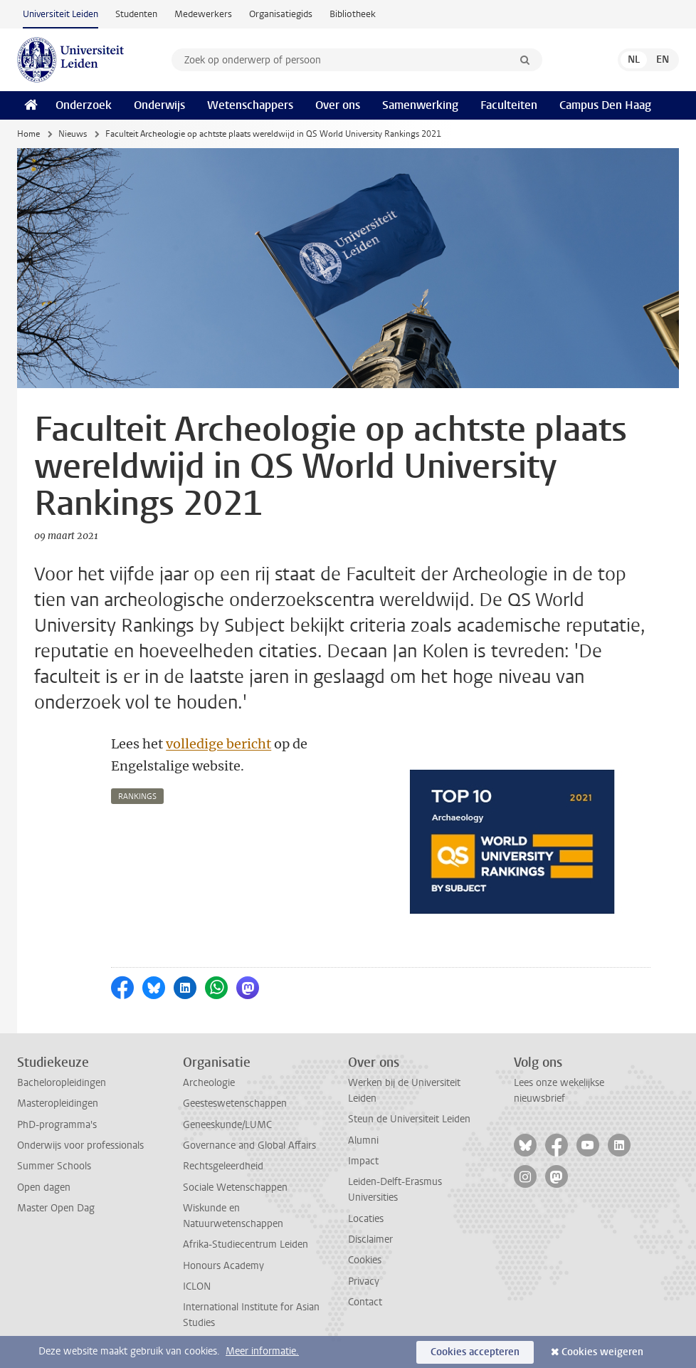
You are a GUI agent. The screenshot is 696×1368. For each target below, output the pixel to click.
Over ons (337, 105)
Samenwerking (420, 105)
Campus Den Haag (605, 105)
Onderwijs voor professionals (80, 1145)
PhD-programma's (57, 1125)
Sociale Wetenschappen (235, 1187)
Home (28, 134)
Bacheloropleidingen (61, 1083)
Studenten (136, 14)
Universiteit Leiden (60, 14)
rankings (137, 796)
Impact (363, 1161)
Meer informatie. (262, 1351)
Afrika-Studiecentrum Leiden (245, 1244)
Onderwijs (159, 105)
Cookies (364, 1260)
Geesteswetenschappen (235, 1103)
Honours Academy (223, 1266)
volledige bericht (218, 744)
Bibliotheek (352, 14)
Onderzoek (84, 105)
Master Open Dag (56, 1208)
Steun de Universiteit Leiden (409, 1119)
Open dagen (43, 1187)
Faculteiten (508, 105)
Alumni (363, 1140)
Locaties (366, 1219)
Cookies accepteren (475, 1352)
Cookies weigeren (602, 1352)
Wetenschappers (250, 105)
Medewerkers (203, 14)
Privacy (363, 1281)
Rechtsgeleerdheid (223, 1166)
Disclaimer (370, 1239)
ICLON (197, 1286)
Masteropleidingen (57, 1103)
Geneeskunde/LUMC (227, 1125)
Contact (365, 1302)
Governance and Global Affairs (249, 1145)
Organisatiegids (280, 14)
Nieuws (72, 134)
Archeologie (209, 1083)
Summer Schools (54, 1166)
